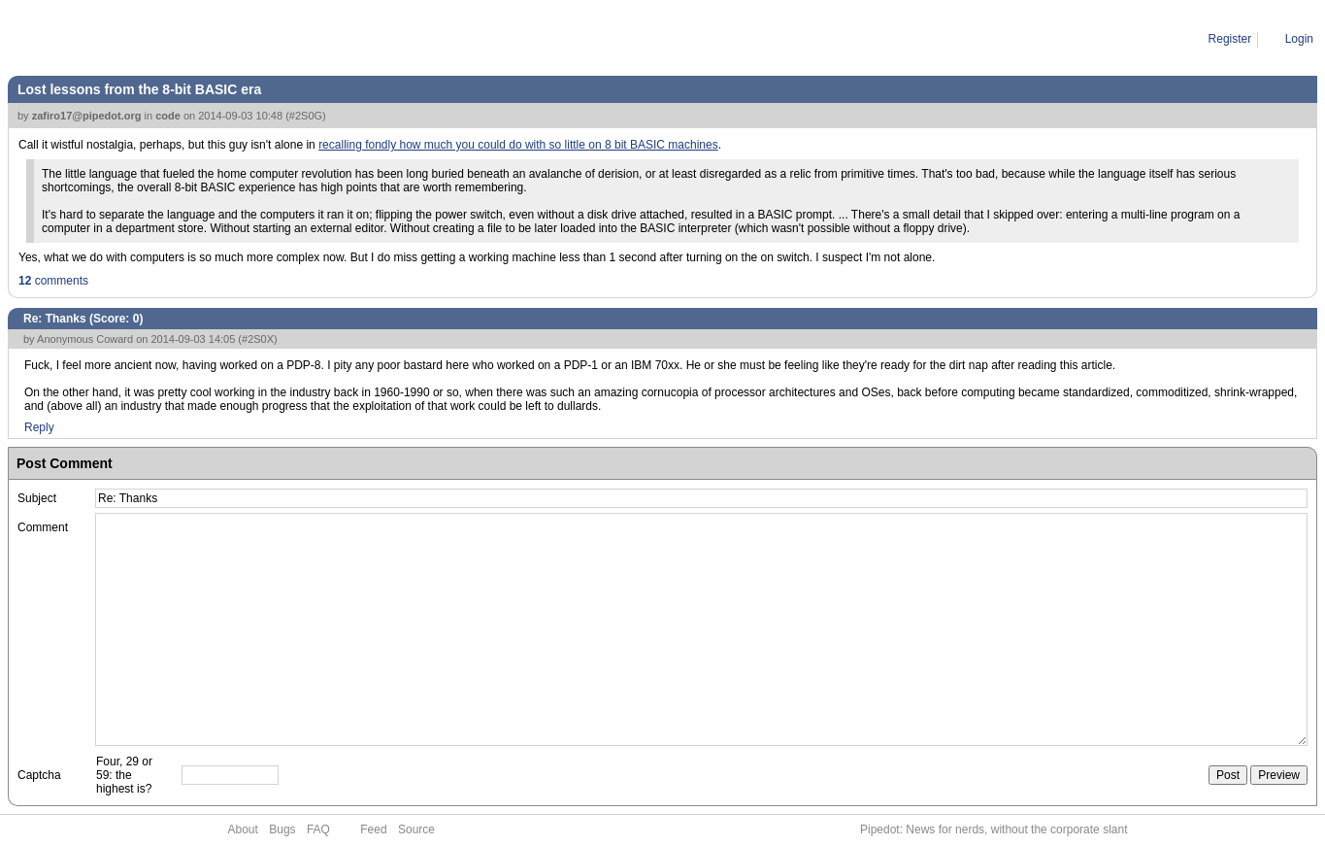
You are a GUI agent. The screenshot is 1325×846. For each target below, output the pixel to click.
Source (416, 829)
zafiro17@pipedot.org (87, 115)
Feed (373, 829)
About (243, 829)
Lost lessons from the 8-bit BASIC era (139, 89)
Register (1230, 39)
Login (1299, 39)
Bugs (282, 829)
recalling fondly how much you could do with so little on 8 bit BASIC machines (518, 145)
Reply (39, 427)
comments (53, 281)
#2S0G (305, 115)
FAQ (318, 829)
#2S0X (258, 339)
